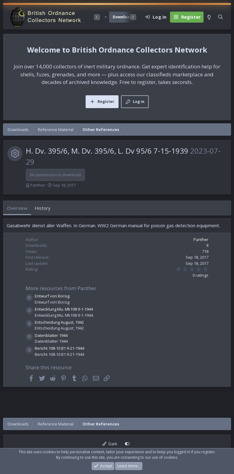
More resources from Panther (61, 288)
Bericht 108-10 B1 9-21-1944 (59, 348)
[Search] (220, 17)
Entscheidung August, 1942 (59, 322)
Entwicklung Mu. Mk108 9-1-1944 (64, 309)
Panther (37, 185)
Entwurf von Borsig (52, 296)
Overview (17, 208)
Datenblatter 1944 (51, 335)
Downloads (123, 17)
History (43, 208)
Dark (109, 444)
